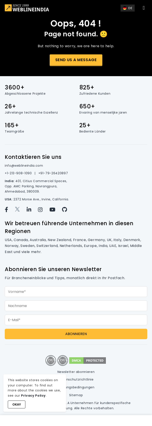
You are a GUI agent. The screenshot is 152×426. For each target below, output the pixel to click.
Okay (16, 404)
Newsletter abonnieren (76, 372)
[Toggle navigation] (143, 7)
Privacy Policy (33, 395)
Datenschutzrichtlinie (75, 379)
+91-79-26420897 (53, 173)
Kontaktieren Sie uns (33, 157)
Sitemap (76, 395)
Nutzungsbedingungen (75, 387)
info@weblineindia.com (24, 165)
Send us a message (76, 59)
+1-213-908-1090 (19, 173)
